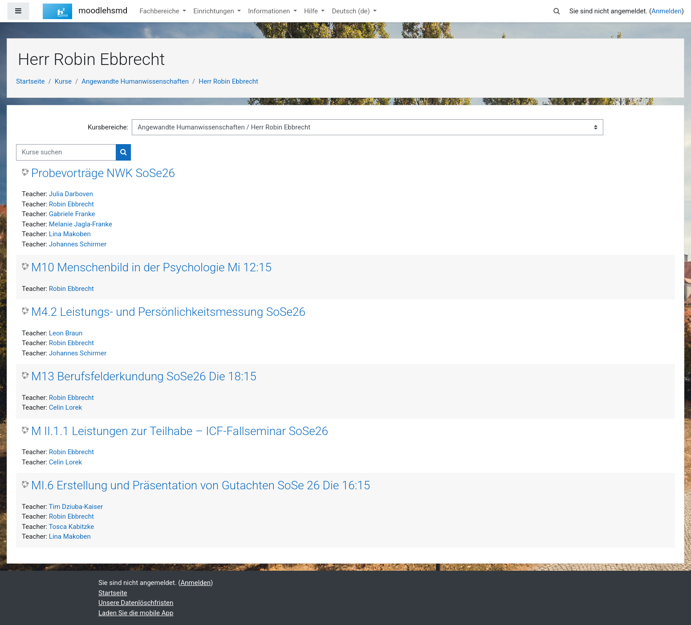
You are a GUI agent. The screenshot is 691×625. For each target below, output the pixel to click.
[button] (557, 11)
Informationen (270, 11)
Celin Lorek (65, 407)
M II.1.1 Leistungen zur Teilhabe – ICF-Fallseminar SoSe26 (179, 431)
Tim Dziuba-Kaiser (76, 507)
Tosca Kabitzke (71, 527)
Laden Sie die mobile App (135, 613)
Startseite (30, 81)
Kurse (63, 81)
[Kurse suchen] (66, 152)
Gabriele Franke (72, 214)
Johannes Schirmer (77, 244)
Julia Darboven (71, 194)
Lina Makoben (70, 234)
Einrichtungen (214, 11)
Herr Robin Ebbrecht (228, 81)
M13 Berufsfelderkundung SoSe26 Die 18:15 (143, 376)
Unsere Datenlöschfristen (135, 603)
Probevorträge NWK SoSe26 (103, 173)
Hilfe (312, 11)
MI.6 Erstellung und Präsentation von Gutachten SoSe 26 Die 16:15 (200, 485)
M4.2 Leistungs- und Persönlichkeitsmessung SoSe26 (168, 312)
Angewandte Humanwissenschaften (135, 81)
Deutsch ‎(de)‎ (351, 11)
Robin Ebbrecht (71, 204)
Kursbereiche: (108, 127)
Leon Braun (65, 333)
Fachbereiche (160, 11)
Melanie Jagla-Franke (80, 224)
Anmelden (666, 11)
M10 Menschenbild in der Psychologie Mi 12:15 (151, 267)
